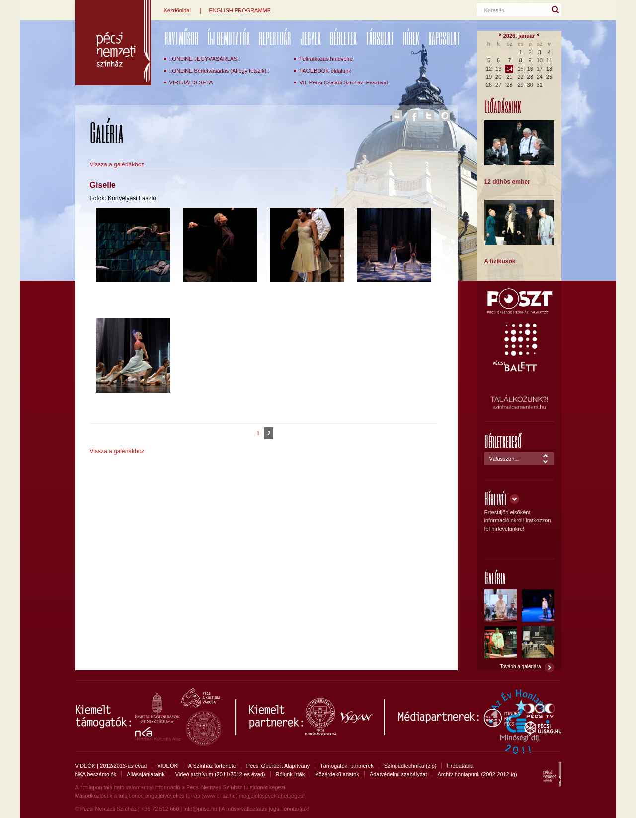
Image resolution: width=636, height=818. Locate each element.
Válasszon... (504, 459)
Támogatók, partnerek (347, 766)
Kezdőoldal (177, 10)
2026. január (519, 36)
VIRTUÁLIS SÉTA (191, 82)
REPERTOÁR (275, 38)
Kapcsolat (444, 38)
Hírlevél (495, 498)
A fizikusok (500, 261)
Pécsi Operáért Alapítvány (278, 766)
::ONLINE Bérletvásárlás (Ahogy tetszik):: (219, 71)
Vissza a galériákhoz (117, 164)
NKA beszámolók (96, 774)
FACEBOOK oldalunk (325, 71)
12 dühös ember (507, 181)
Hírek (411, 38)
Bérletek (343, 38)
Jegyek (310, 38)
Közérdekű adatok (337, 774)
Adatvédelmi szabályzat (398, 774)
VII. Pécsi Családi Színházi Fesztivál (343, 82)
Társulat (380, 38)
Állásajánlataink (145, 774)
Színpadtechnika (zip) (410, 766)
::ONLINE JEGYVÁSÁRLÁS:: (204, 59)
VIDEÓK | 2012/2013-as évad (111, 766)
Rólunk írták (290, 774)
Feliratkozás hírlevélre (326, 59)
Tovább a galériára (520, 666)
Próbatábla (460, 766)
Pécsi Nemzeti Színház (113, 42)
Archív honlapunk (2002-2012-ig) (477, 774)
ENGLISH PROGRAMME (240, 10)
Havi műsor (181, 38)
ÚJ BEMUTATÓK (229, 38)
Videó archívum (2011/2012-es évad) (220, 774)
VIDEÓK (167, 766)
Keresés (494, 10)
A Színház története (212, 766)
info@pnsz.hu (200, 809)
